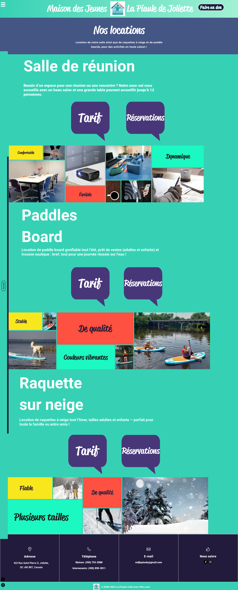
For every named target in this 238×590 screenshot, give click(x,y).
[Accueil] (3, 286)
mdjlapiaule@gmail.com (148, 562)
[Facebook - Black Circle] (3, 579)
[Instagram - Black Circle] (3, 585)
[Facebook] (206, 562)
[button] (3, 4)
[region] (90, 125)
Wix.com (144, 586)
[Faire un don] (211, 7)
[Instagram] (210, 562)
